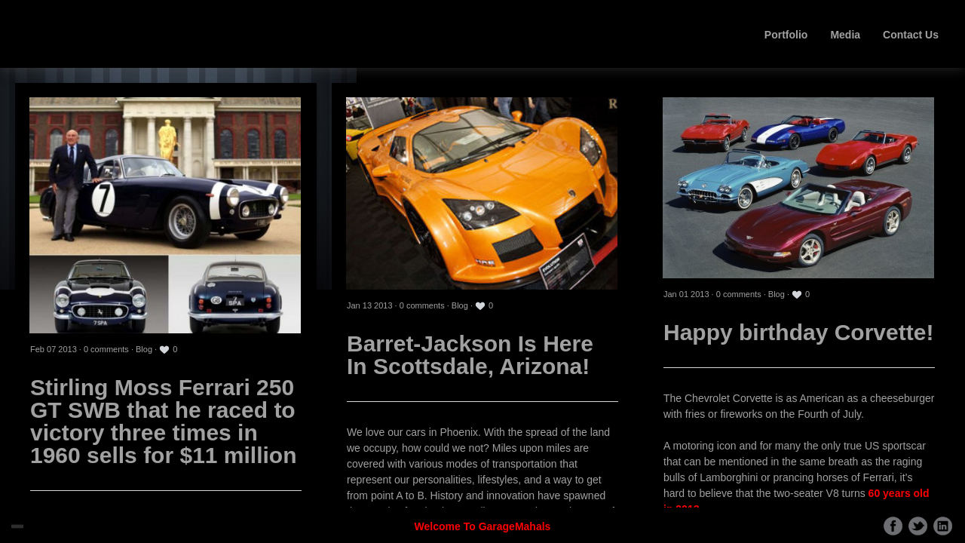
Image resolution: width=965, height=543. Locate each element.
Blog (144, 349)
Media (845, 35)
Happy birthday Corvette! (798, 332)
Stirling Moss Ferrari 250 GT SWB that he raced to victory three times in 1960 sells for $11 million (163, 421)
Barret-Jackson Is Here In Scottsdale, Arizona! (470, 355)
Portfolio (786, 35)
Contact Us (911, 35)
